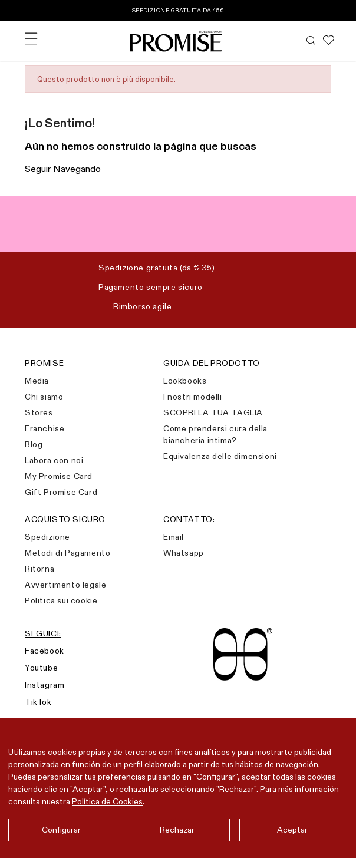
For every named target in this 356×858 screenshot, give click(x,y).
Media (37, 380)
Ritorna (39, 568)
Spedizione (47, 537)
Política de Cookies (107, 801)
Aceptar (292, 829)
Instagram (44, 684)
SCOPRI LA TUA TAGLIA (213, 412)
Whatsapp (183, 552)
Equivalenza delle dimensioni (220, 456)
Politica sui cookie (61, 600)
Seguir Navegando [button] (63, 168)
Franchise (44, 428)
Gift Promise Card (61, 492)
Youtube (41, 667)
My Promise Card (59, 476)
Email (173, 537)
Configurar (61, 829)
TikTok (38, 702)
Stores (39, 412)
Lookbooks (184, 380)
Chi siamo (44, 396)
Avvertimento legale (65, 584)
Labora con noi (54, 460)
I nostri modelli (192, 396)
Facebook (44, 650)
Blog (33, 444)
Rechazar (177, 829)
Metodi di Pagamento (67, 552)
